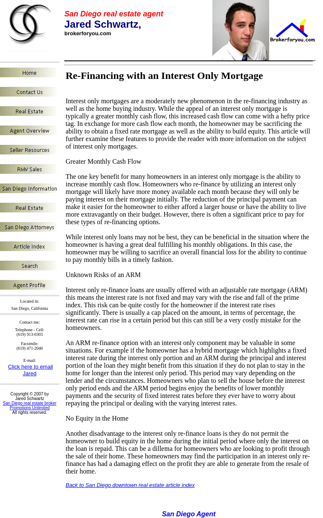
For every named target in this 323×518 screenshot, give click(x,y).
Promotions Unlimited (30, 408)
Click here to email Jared (30, 370)
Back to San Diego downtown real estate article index (130, 485)
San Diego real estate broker (29, 403)
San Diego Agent (188, 514)
